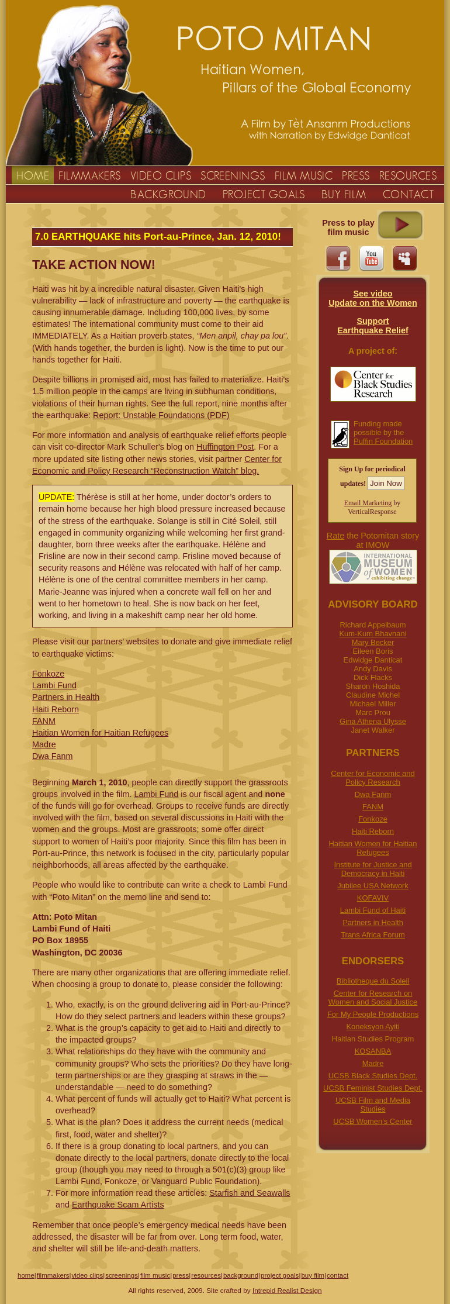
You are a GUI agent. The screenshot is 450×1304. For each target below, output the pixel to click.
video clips (87, 1275)
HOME (32, 176)
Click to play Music (400, 225)
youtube (371, 259)
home (26, 1275)
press (180, 1275)
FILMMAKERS (89, 176)
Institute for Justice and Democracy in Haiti (372, 869)
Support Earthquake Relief (373, 325)
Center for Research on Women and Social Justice (372, 997)
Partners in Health (372, 922)
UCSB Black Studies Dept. (373, 1075)
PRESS (355, 176)
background (240, 1275)
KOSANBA (373, 1051)
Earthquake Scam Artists (118, 1204)
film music (155, 1275)
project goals (280, 1275)
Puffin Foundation (383, 441)
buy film (312, 1275)
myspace (405, 259)
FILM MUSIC (304, 176)
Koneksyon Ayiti (372, 1026)
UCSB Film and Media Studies (372, 1104)
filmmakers (53, 1275)
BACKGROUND (168, 194)
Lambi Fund (54, 685)
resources (206, 1275)
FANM (372, 806)
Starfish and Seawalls (249, 1193)
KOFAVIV (373, 898)
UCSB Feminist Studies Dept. (373, 1088)
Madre (373, 1063)
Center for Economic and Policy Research (372, 777)
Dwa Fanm (373, 794)
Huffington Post (225, 446)
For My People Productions (372, 1014)
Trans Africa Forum (373, 934)
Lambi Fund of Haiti (373, 910)
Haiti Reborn (373, 831)
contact (337, 1275)
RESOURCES (408, 176)
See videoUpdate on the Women (372, 298)
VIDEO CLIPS (160, 176)
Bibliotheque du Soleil (373, 981)
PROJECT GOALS (264, 194)
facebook (338, 259)
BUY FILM (343, 194)
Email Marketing (368, 503)
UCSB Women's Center (372, 1121)
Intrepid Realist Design (287, 1290)
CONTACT (408, 194)
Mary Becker (373, 642)
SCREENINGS (232, 176)
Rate (335, 535)
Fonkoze (372, 819)
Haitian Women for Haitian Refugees (373, 848)
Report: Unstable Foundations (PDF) (161, 415)
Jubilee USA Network (373, 885)
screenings (121, 1275)
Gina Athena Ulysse (373, 721)
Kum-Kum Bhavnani (372, 633)
